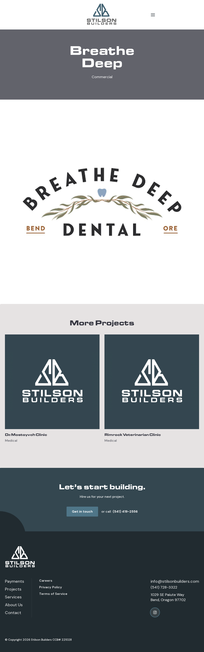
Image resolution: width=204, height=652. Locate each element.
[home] (102, 15)
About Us (14, 604)
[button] (152, 14)
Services (13, 597)
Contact (13, 612)
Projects (13, 589)
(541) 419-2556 (125, 511)
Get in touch (82, 511)
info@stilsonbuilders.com (175, 581)
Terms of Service (53, 594)
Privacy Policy (50, 587)
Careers (45, 580)
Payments (14, 581)
